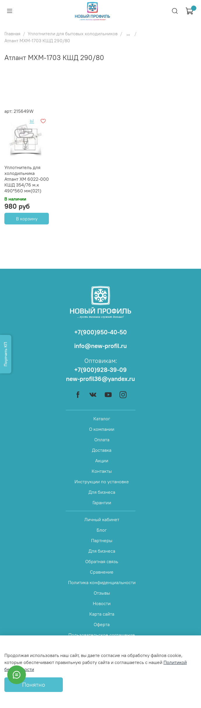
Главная (12, 33)
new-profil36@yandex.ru (100, 379)
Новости (102, 603)
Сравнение (101, 572)
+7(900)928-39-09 (100, 370)
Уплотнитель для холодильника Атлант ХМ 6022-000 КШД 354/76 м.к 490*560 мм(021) (26, 179)
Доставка (101, 450)
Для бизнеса (101, 492)
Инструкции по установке (101, 481)
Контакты (102, 471)
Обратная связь (101, 561)
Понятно (33, 684)
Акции (101, 460)
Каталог (101, 418)
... (128, 33)
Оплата (101, 439)
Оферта (102, 624)
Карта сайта (101, 614)
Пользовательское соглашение (101, 635)
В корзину (27, 219)
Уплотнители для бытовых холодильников (73, 33)
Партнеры (101, 540)
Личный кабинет (101, 519)
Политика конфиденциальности (102, 582)
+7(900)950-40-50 (100, 332)
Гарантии (102, 502)
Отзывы (102, 593)
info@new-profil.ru (100, 346)
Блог (102, 530)
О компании (101, 429)
